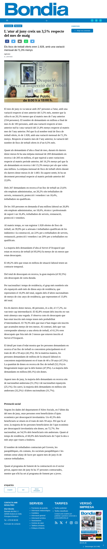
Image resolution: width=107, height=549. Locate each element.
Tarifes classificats (61, 511)
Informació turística (38, 518)
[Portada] (47, 20)
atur (23, 490)
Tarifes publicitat (61, 508)
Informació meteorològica (40, 510)
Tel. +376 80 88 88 (11, 520)
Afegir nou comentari (82, 30)
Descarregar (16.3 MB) (91, 546)
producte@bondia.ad (61, 518)
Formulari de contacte (12, 524)
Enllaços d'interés (38, 528)
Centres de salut (37, 523)
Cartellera (35, 513)
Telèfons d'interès (37, 525)
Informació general (38, 515)
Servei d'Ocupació (37, 489)
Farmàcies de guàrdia (39, 508)
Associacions (36, 520)
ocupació (9, 490)
